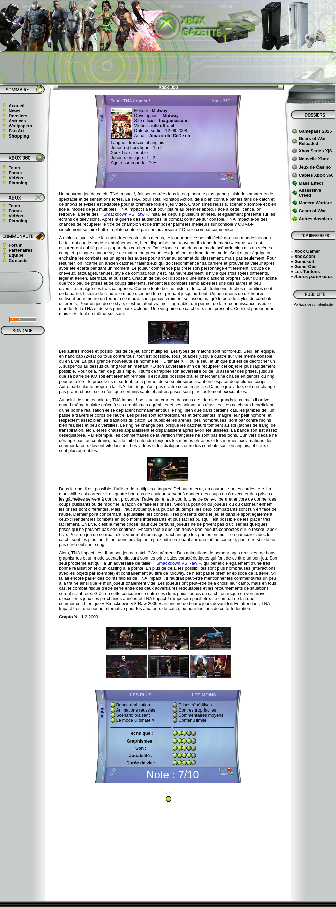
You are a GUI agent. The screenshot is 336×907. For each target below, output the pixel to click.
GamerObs (305, 266)
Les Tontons (307, 271)
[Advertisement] (168, 68)
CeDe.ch (181, 135)
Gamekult (304, 261)
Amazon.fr (159, 135)
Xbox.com (304, 256)
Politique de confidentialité (313, 304)
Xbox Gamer (307, 251)
